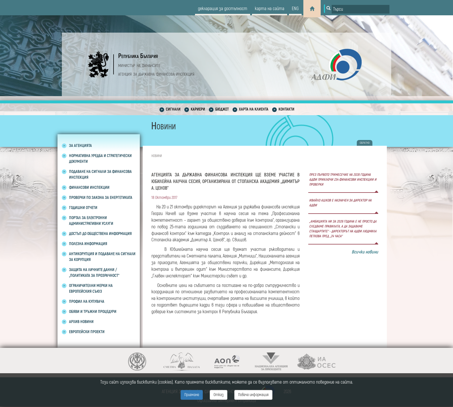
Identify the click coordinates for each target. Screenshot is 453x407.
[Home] (312, 8)
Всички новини (365, 252)
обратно (365, 143)
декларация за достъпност (222, 9)
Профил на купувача (86, 301)
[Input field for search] (360, 9)
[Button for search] (328, 8)
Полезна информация (88, 243)
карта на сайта (269, 9)
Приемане (191, 394)
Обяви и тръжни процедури (92, 311)
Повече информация (253, 394)
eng (295, 9)
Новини (156, 156)
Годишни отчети (83, 207)
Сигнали (173, 109)
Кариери (198, 109)
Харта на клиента (253, 109)
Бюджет (222, 109)
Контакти (286, 109)
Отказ (218, 394)
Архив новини (81, 321)
